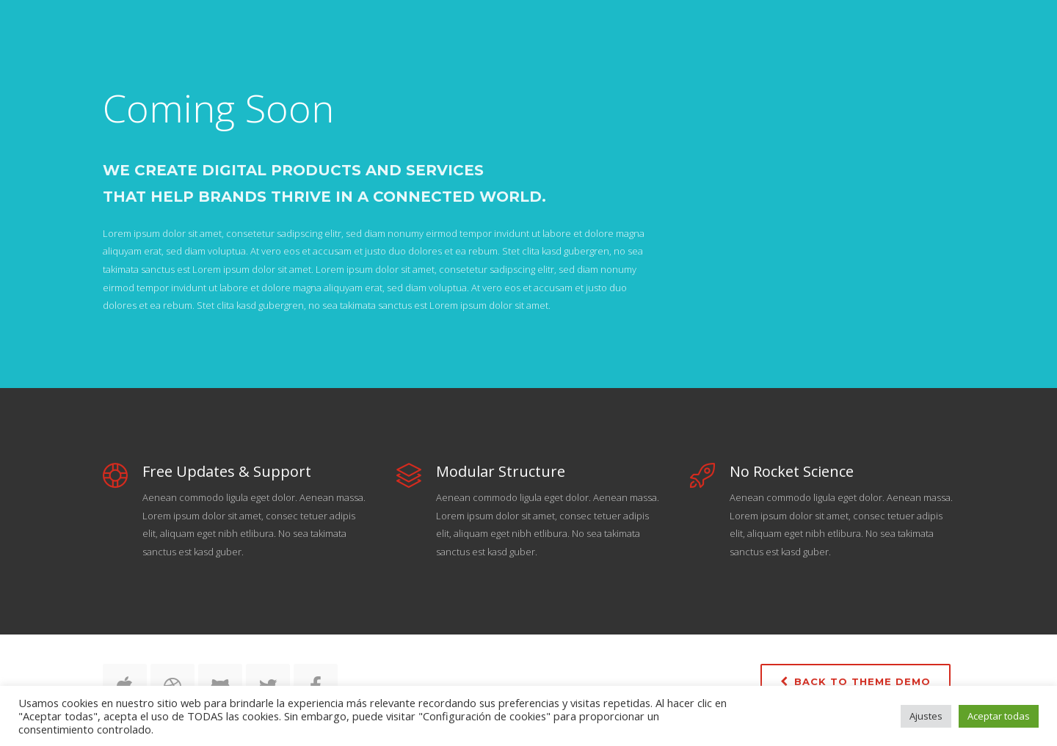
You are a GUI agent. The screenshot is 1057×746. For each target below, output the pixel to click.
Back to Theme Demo (855, 681)
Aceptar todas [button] (998, 716)
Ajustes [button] (925, 716)
